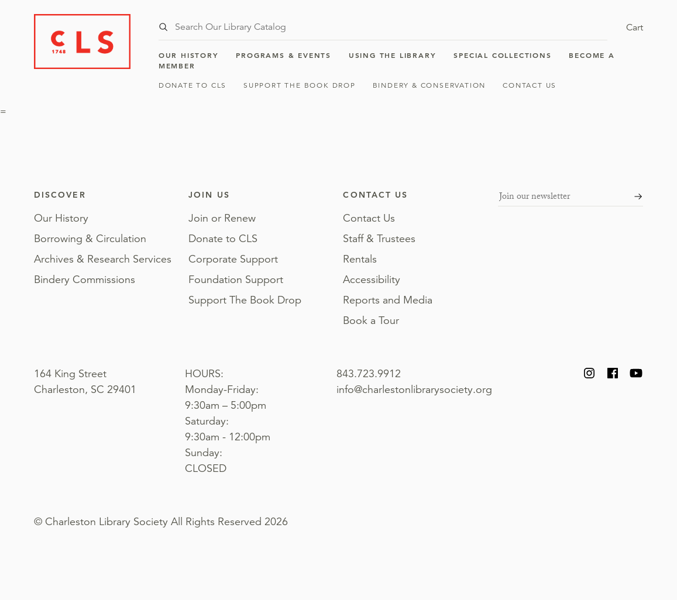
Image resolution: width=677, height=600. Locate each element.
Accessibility (371, 279)
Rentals (360, 259)
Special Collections (502, 55)
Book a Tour (371, 320)
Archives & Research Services (102, 259)
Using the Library (393, 55)
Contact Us (529, 85)
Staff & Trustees (379, 238)
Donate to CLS (192, 85)
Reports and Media (387, 300)
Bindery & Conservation (429, 85)
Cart (634, 27)
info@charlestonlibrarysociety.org (414, 389)
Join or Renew (222, 218)
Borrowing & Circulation (90, 238)
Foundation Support (235, 279)
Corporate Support (233, 259)
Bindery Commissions (84, 279)
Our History (189, 55)
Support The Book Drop (299, 85)
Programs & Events (283, 55)
